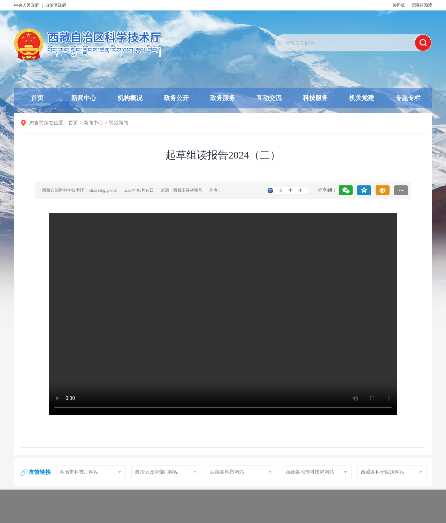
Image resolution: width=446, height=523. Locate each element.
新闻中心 (83, 97)
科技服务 (315, 97)
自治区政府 (55, 5)
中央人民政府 (26, 5)
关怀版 (398, 5)
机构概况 (130, 97)
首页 (37, 97)
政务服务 (222, 97)
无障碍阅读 (421, 5)
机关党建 (361, 97)
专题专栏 (408, 97)
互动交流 (269, 97)
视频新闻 (118, 122)
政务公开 (176, 97)
